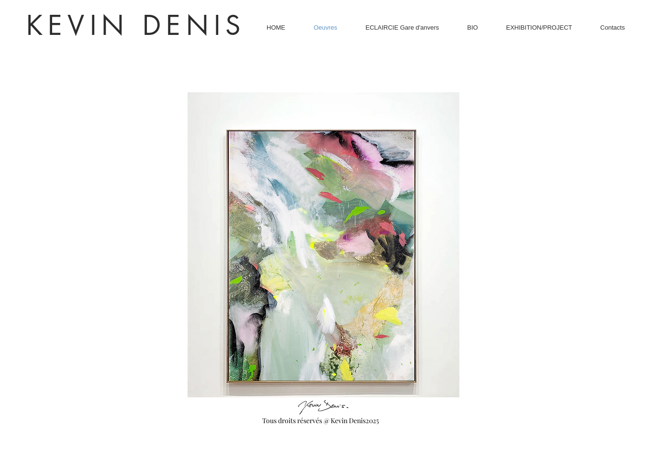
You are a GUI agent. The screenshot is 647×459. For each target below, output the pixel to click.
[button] (323, 244)
